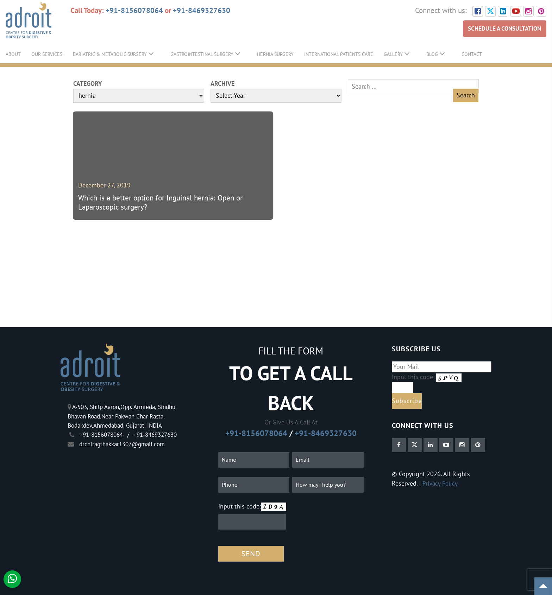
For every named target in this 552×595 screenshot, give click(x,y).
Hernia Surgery (275, 54)
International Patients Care (338, 54)
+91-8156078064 (134, 10)
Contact (472, 54)
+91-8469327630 (201, 10)
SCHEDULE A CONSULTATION (502, 29)
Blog (432, 54)
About (13, 54)
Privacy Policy (440, 483)
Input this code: (239, 506)
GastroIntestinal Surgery (201, 54)
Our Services (46, 54)
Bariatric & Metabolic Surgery (110, 54)
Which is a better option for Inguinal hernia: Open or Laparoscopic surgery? (160, 202)
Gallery (393, 54)
